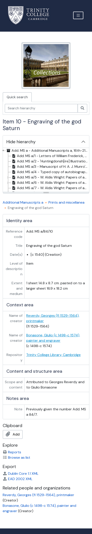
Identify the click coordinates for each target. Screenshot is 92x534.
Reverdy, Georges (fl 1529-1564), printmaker (38, 495)
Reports (12, 452)
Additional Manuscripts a (23, 202)
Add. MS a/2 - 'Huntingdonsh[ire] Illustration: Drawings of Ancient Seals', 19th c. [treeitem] (50, 161)
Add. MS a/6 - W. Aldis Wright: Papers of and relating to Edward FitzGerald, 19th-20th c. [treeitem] (50, 182)
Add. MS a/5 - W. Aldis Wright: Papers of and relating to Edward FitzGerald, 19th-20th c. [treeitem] (50, 177)
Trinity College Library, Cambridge (53, 354)
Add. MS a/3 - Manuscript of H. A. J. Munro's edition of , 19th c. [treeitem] (50, 166)
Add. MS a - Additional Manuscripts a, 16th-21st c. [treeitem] (47, 150)
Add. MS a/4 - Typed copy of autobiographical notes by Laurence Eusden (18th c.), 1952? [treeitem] (50, 172)
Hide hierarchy (21, 142)
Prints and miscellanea (66, 202)
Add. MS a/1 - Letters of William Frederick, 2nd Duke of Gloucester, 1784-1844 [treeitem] (50, 156)
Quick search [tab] (17, 97)
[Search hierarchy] (41, 108)
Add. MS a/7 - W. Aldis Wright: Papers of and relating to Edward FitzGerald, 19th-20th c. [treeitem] (50, 188)
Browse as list (16, 457)
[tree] (46, 170)
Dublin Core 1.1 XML (20, 473)
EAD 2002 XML (17, 479)
